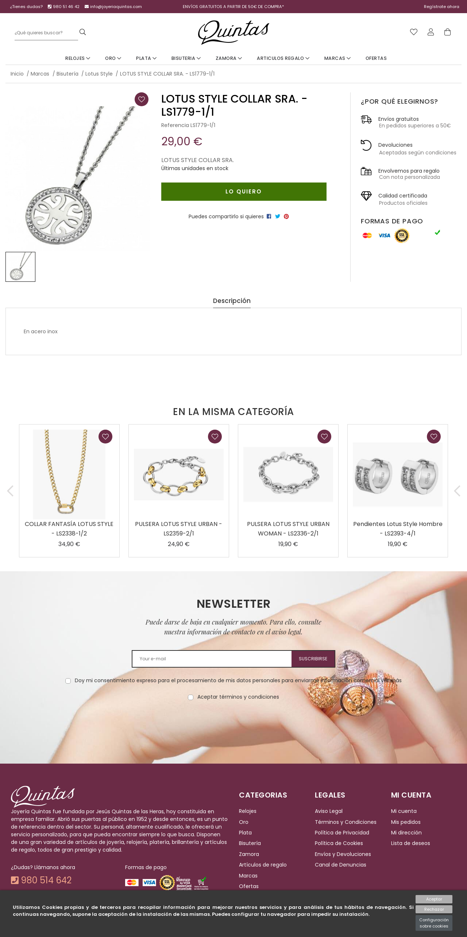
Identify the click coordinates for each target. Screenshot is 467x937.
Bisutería (250, 843)
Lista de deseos (410, 843)
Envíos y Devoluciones (343, 854)
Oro (113, 58)
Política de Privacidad (342, 832)
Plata (146, 58)
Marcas (337, 58)
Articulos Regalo (283, 58)
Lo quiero (243, 191)
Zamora (229, 58)
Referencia (175, 125)
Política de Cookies (339, 843)
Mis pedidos (406, 822)
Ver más (391, 680)
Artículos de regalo (263, 864)
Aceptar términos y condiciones (238, 696)
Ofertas (376, 58)
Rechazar (434, 909)
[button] (10, 491)
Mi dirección (406, 832)
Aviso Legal (329, 811)
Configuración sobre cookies (434, 923)
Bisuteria (186, 58)
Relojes (77, 58)
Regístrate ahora (441, 6)
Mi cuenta (404, 811)
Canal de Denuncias (340, 864)
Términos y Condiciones (346, 822)
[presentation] (233, 724)
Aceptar (434, 899)
